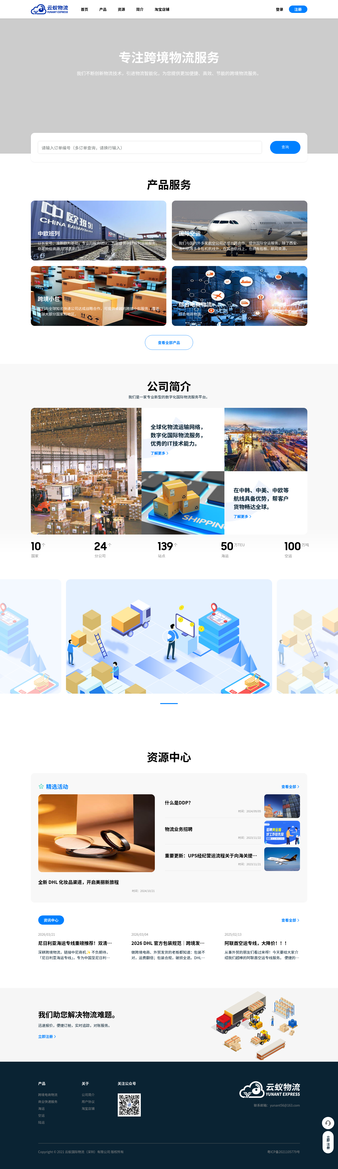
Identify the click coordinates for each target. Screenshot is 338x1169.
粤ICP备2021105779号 (283, 1151)
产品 (103, 9)
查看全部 (288, 786)
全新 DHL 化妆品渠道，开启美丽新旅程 (78, 882)
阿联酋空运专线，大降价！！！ (257, 943)
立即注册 (45, 1036)
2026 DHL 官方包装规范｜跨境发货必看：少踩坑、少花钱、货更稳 (167, 946)
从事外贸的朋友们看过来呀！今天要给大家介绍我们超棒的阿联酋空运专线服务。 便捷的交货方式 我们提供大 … (262, 957)
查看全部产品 (169, 342)
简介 (140, 9)
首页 (84, 9)
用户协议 (88, 1101)
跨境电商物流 (48, 1094)
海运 (41, 1108)
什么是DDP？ (179, 802)
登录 (279, 9)
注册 (298, 9)
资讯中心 (51, 920)
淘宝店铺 (162, 9)
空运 (41, 1115)
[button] (169, 703)
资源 (121, 9)
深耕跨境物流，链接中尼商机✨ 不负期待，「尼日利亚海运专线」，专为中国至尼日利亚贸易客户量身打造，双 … (74, 957)
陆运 (41, 1122)
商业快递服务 (48, 1101)
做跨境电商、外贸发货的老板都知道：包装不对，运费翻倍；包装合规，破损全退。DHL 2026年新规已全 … (168, 957)
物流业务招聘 (179, 829)
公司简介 (88, 1094)
